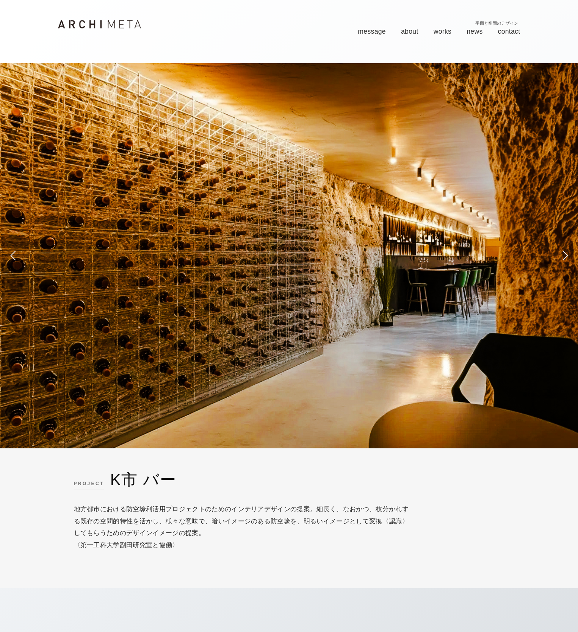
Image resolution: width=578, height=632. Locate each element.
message (372, 31)
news (474, 31)
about (409, 31)
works (443, 31)
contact (509, 31)
